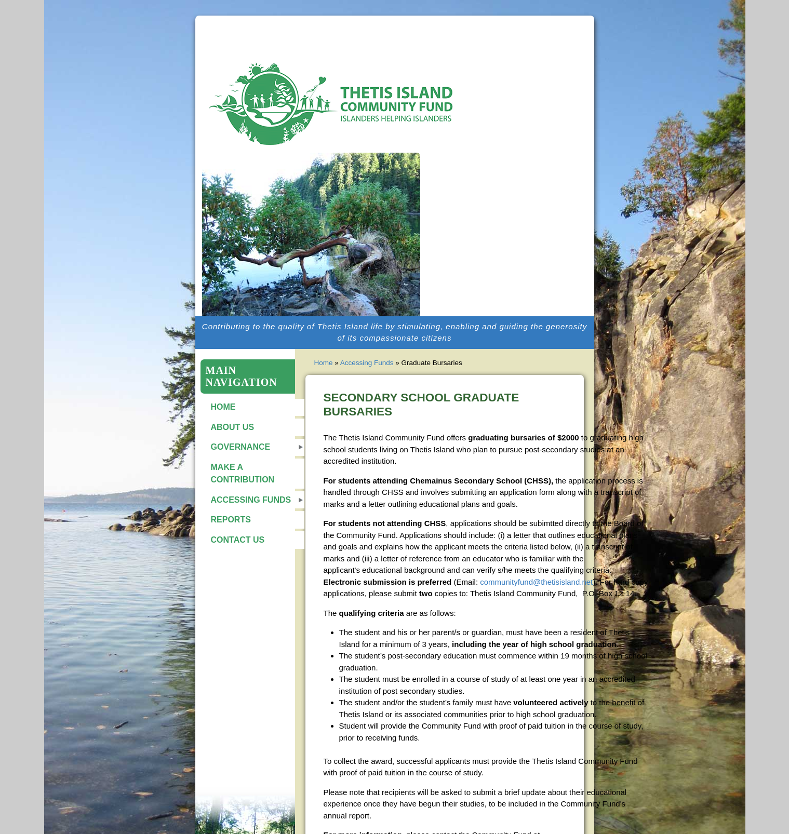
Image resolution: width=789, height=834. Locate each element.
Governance (241, 446)
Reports (231, 519)
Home (223, 406)
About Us (233, 427)
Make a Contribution (243, 473)
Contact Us (238, 539)
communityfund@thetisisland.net (536, 581)
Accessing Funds (251, 499)
